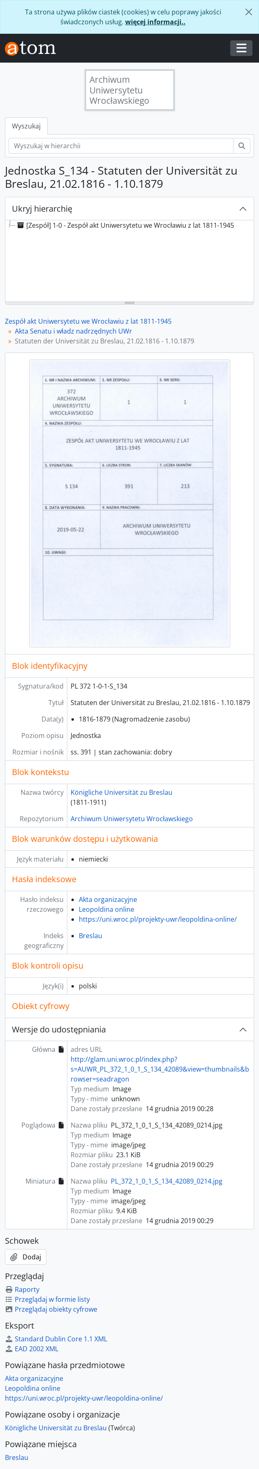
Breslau (90, 935)
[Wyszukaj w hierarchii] (121, 146)
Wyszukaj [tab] (26, 126)
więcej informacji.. (155, 21)
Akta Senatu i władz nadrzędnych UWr (73, 331)
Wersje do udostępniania (59, 1029)
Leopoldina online (106, 909)
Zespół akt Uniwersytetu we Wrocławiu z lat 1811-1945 (88, 321)
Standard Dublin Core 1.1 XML (56, 1338)
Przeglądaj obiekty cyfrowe (51, 1309)
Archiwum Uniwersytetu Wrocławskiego (132, 818)
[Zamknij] (249, 11)
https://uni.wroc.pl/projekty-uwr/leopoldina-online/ (158, 919)
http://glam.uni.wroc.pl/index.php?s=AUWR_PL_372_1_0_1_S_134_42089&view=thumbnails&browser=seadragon (160, 1069)
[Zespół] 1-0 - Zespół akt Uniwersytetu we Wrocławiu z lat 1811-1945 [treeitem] (125, 225)
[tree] (129, 261)
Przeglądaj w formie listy (47, 1299)
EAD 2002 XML (31, 1348)
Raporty (22, 1289)
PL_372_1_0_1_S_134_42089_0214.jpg (166, 1181)
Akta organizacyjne (108, 899)
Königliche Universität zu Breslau (121, 792)
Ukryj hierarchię (42, 208)
